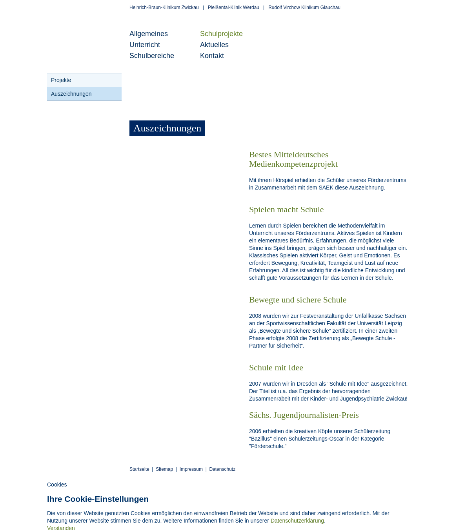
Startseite (139, 469)
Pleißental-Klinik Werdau (233, 7)
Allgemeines (148, 34)
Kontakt (212, 56)
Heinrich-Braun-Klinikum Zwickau (164, 7)
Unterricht (144, 45)
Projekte (61, 80)
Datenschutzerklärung (297, 520)
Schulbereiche (151, 56)
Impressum (191, 469)
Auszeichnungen (71, 94)
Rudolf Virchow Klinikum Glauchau (304, 7)
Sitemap (164, 469)
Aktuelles (214, 45)
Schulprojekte (221, 34)
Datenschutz (222, 469)
